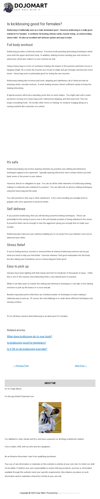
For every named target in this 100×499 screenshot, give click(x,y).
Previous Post (21, 366)
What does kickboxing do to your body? (29, 336)
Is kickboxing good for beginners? (26, 342)
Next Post (81, 366)
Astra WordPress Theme (69, 493)
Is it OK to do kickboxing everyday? (27, 349)
